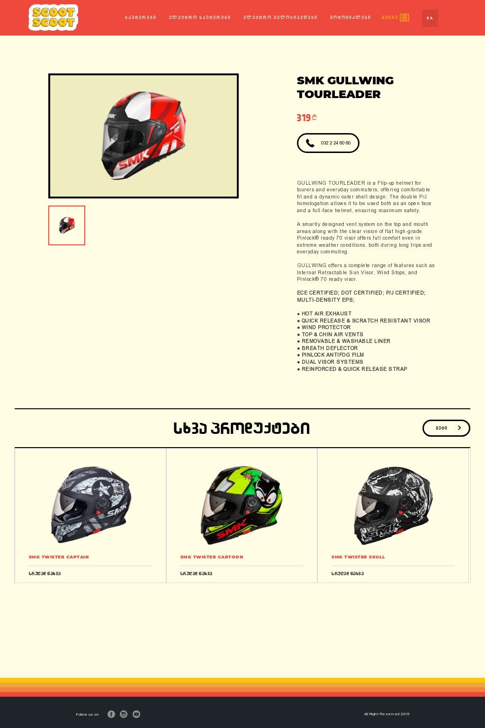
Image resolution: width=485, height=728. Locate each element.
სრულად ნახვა (45, 573)
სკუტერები (141, 18)
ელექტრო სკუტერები (200, 18)
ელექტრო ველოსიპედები (280, 18)
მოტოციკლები (350, 18)
